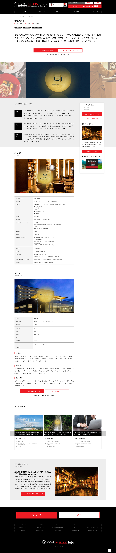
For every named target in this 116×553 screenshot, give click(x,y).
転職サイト (75, 530)
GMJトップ (23, 524)
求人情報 (86, 107)
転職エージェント (92, 530)
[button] (104, 433)
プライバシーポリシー (92, 527)
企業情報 (86, 109)
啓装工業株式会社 (80, 438)
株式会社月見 (30, 16)
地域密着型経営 (27, 27)
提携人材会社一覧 (40, 527)
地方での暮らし (75, 12)
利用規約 (23, 530)
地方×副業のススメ (23, 527)
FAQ (75, 527)
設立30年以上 (18, 27)
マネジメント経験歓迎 (37, 27)
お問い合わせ (58, 530)
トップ (16, 16)
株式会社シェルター (22, 438)
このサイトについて (93, 12)
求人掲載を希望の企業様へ (58, 527)
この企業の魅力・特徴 (88, 105)
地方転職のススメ (58, 12)
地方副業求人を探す (41, 12)
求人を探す (23, 12)
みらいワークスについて (40, 530)
